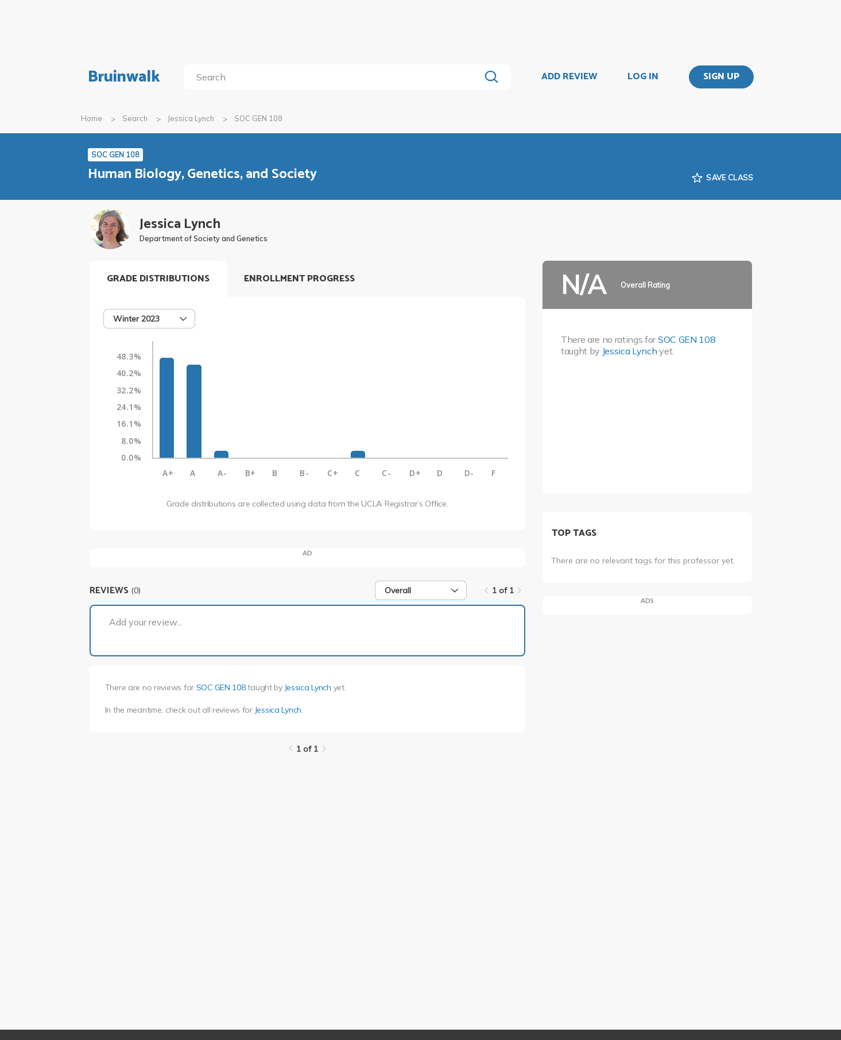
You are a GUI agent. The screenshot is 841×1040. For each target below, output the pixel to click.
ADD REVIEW (569, 76)
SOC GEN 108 (221, 687)
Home (91, 118)
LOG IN (642, 76)
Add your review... (145, 622)
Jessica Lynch (191, 118)
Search (135, 118)
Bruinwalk (124, 77)
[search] (333, 77)
